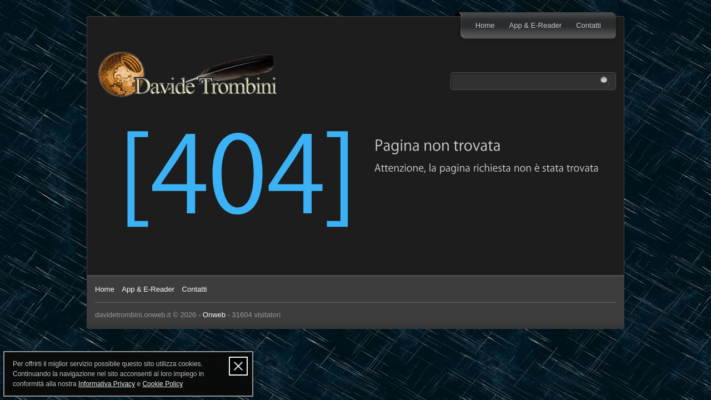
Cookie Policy (162, 384)
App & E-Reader (535, 25)
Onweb (214, 315)
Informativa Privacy (106, 384)
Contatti (588, 25)
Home (485, 25)
